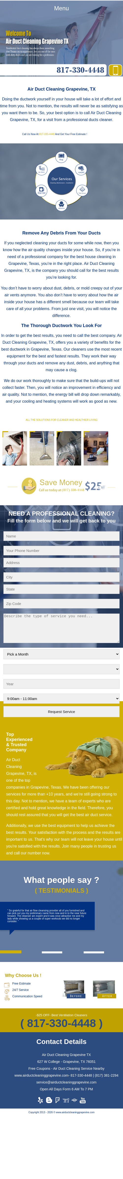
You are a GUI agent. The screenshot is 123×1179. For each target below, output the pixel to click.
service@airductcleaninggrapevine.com (66, 1082)
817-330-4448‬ (46, 134)
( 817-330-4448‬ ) (61, 1023)
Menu (61, 8)
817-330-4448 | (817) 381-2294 (94, 1075)
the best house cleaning (90, 257)
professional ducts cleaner (89, 120)
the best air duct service (90, 815)
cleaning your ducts (50, 243)
